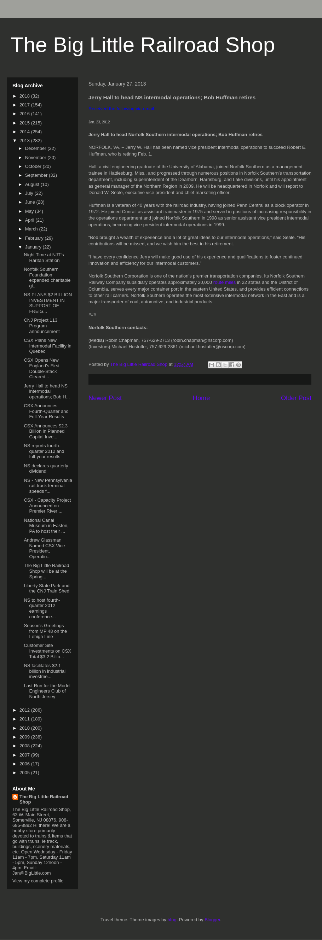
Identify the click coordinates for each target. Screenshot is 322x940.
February (35, 238)
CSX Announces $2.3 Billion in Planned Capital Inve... (46, 431)
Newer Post (105, 398)
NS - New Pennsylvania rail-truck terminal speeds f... (48, 486)
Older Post (296, 398)
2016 (25, 113)
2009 (25, 737)
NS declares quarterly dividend (46, 468)
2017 (25, 104)
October (34, 166)
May (30, 211)
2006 (25, 763)
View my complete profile (37, 880)
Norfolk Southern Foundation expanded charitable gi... (47, 277)
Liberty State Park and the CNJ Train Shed (46, 588)
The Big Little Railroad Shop (143, 45)
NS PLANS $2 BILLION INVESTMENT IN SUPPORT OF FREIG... (48, 303)
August (33, 184)
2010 (25, 728)
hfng (171, 919)
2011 (25, 719)
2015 (25, 122)
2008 (25, 745)
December (36, 148)
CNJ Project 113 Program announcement (41, 325)
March (32, 229)
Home (201, 398)
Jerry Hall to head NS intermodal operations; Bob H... (47, 391)
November (36, 157)
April (30, 220)
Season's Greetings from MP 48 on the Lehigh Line (45, 631)
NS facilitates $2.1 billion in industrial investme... (44, 671)
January (34, 247)
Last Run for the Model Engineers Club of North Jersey (47, 691)
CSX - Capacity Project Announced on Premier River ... (47, 505)
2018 (25, 96)
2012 (25, 710)
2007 (25, 755)
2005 (25, 772)
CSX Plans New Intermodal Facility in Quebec (47, 346)
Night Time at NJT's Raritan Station (44, 257)
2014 (25, 131)
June (30, 202)
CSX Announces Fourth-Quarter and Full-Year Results (46, 411)
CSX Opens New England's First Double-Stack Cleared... (41, 368)
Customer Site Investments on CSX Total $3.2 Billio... (47, 651)
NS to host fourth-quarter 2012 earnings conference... (42, 608)
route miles (224, 282)
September (37, 175)
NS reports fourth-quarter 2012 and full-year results (44, 451)
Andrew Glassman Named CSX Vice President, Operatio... (44, 548)
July (30, 193)
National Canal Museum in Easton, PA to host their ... (46, 526)
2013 (25, 140)
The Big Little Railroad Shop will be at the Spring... (46, 571)
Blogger (212, 919)
